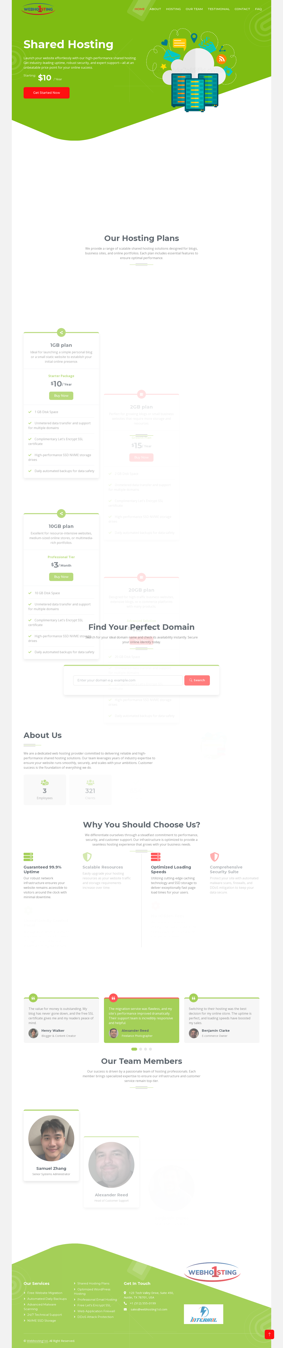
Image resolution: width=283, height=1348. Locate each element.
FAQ (258, 9)
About (155, 9)
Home (140, 9)
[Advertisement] (132, 187)
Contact (242, 9)
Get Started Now (46, 93)
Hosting (173, 9)
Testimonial (219, 9)
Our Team (194, 9)
